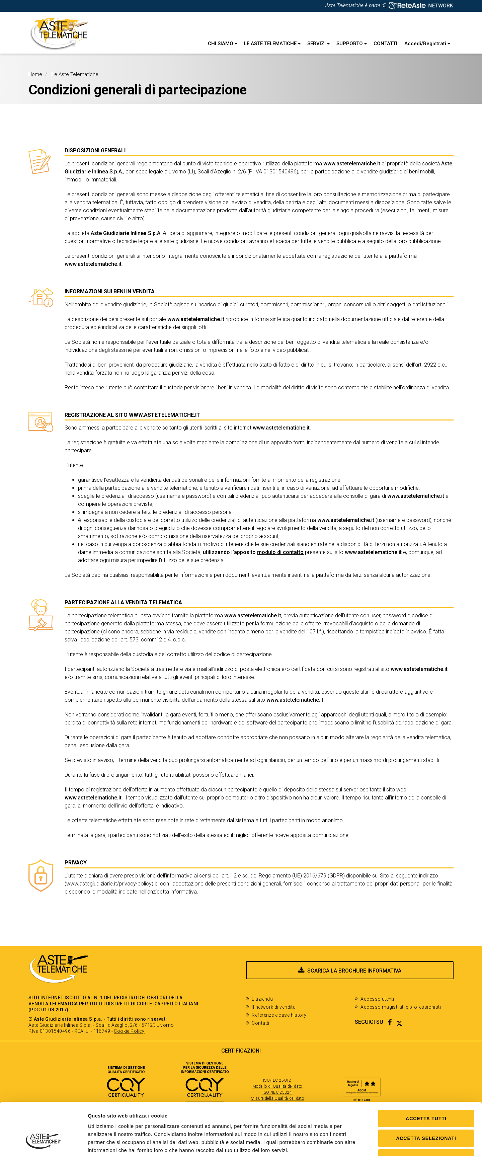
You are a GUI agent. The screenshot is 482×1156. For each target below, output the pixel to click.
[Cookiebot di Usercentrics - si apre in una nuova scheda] (43, 1143)
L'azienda (262, 999)
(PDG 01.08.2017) (48, 1009)
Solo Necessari (426, 1113)
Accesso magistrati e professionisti (400, 1007)
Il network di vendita (274, 1007)
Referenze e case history (279, 1015)
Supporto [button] (351, 44)
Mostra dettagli (346, 1143)
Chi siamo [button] (222, 44)
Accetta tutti (426, 1073)
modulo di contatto (280, 552)
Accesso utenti (377, 999)
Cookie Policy (129, 1031)
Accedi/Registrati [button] (427, 44)
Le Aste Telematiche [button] (272, 44)
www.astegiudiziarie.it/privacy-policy (109, 883)
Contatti (385, 44)
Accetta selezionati (426, 1093)
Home (35, 74)
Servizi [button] (318, 44)
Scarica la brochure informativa (354, 971)
